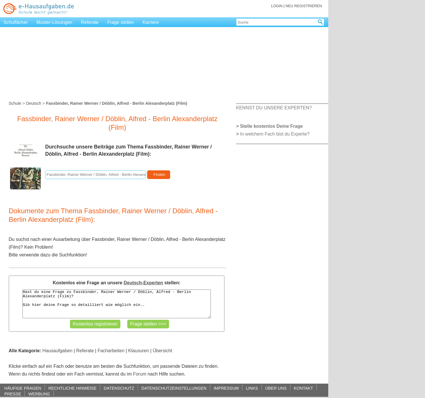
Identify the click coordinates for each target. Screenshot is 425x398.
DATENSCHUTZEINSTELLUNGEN (173, 388)
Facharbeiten (111, 350)
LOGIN (276, 6)
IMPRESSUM (226, 388)
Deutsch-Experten (143, 282)
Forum (139, 374)
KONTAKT (303, 388)
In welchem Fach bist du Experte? (275, 134)
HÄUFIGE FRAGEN (22, 388)
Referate (89, 22)
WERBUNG (39, 394)
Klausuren (138, 350)
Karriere (151, 22)
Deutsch (33, 103)
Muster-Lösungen (55, 22)
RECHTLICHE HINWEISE (72, 388)
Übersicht (162, 350)
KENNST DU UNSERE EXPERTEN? (274, 107)
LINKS (252, 388)
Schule (15, 103)
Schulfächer (15, 22)
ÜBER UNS (276, 388)
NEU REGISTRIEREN (303, 6)
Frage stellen (120, 22)
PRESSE (12, 394)
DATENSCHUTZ (119, 388)
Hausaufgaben (57, 350)
